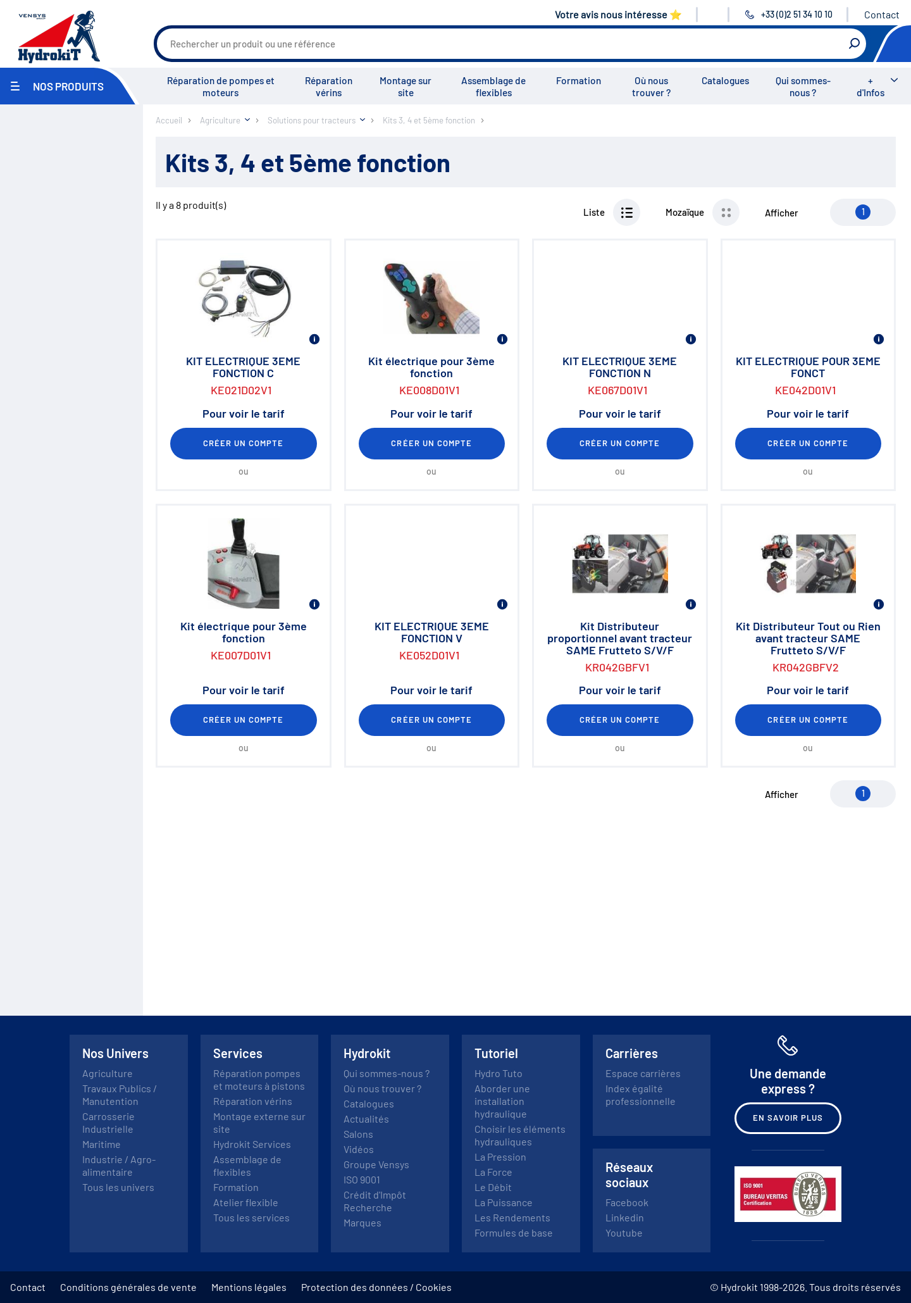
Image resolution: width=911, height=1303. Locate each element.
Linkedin (624, 1217)
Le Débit (493, 1187)
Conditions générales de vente (128, 1287)
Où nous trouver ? (651, 86)
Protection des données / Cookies (376, 1287)
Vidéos (359, 1149)
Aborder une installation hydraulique (502, 1100)
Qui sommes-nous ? (803, 86)
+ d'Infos (870, 86)
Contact (882, 14)
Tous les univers (118, 1187)
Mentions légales (249, 1287)
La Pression (500, 1156)
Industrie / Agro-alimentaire (119, 1165)
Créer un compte (243, 443)
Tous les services (251, 1217)
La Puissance (503, 1202)
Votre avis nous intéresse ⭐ (618, 14)
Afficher (781, 212)
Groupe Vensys (376, 1164)
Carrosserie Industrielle (108, 1122)
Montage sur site (405, 86)
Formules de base (513, 1232)
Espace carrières (643, 1073)
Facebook (626, 1202)
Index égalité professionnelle (640, 1094)
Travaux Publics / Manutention (119, 1094)
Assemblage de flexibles (493, 86)
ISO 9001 (362, 1179)
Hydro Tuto (498, 1073)
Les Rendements (512, 1217)
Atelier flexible (245, 1202)
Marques (362, 1222)
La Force (493, 1172)
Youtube (624, 1232)
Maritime (101, 1144)
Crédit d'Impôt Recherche (375, 1200)
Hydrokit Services (252, 1144)
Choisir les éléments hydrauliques (520, 1135)
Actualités (366, 1119)
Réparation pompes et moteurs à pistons (259, 1079)
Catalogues (725, 80)
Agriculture (107, 1073)
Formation (578, 80)
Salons (358, 1134)
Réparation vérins (328, 86)
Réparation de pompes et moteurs (221, 86)
